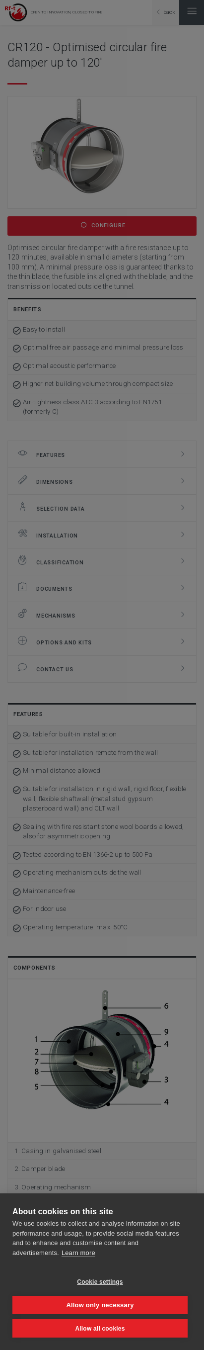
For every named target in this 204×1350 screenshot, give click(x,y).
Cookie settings (100, 1281)
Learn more (78, 1253)
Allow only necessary (100, 1305)
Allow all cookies (100, 1328)
